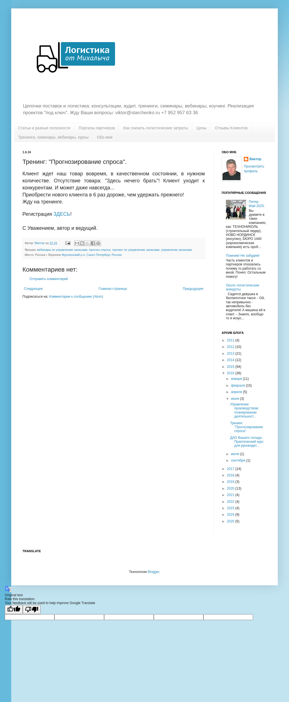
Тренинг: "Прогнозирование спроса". (246, 427)
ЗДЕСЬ (61, 214)
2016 (231, 373)
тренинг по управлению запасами (136, 249)
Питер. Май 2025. (257, 204)
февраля (238, 385)
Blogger (153, 572)
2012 (231, 347)
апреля (237, 392)
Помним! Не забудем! (243, 256)
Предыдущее (193, 289)
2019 (231, 482)
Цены (201, 128)
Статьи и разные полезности (44, 128)
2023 (231, 508)
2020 (231, 488)
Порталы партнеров (97, 128)
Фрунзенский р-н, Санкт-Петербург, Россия (92, 254)
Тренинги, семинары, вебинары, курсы (53, 137)
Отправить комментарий (48, 279)
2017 (231, 469)
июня (235, 399)
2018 (231, 475)
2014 (231, 360)
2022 (231, 502)
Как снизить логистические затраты (155, 128)
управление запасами (176, 249)
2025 (231, 521)
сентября (238, 460)
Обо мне (105, 137)
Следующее (33, 289)
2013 (231, 353)
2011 (231, 340)
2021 (231, 495)
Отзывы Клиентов (231, 128)
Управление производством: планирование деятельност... (244, 410)
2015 (231, 367)
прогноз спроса (99, 249)
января (237, 379)
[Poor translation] (32, 609)
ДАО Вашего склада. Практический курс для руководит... (246, 442)
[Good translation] (14, 609)
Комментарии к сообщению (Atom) (76, 297)
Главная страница (113, 289)
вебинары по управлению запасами (62, 249)
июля (235, 454)
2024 (231, 515)
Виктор (255, 159)
